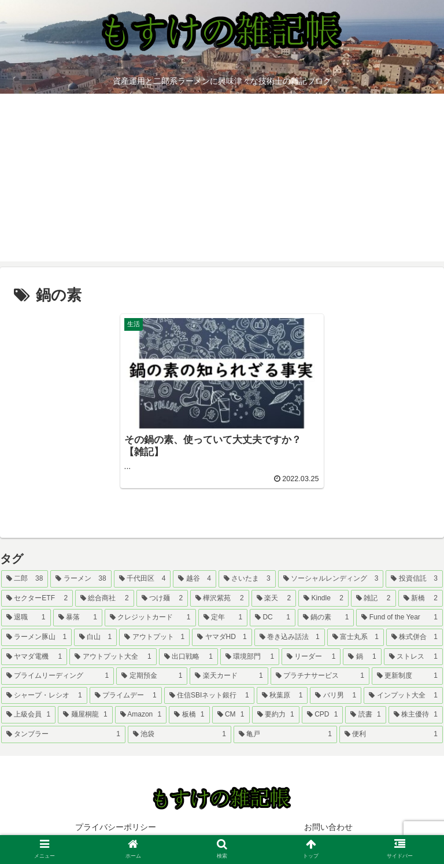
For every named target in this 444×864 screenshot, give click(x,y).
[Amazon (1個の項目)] (141, 714)
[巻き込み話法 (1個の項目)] (289, 637)
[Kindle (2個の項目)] (323, 598)
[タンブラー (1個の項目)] (63, 734)
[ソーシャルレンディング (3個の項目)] (331, 579)
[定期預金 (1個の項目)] (151, 676)
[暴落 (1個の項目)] (78, 617)
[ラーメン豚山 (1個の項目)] (36, 637)
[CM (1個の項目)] (231, 714)
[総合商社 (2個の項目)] (104, 598)
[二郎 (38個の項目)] (24, 579)
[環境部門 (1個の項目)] (249, 657)
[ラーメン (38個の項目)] (80, 579)
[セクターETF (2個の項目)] (37, 598)
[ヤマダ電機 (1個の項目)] (34, 657)
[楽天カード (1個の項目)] (229, 676)
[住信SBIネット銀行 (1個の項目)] (209, 695)
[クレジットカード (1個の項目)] (150, 617)
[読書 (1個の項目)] (365, 714)
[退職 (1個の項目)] (26, 617)
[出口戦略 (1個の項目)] (188, 657)
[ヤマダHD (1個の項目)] (221, 637)
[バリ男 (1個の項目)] (335, 695)
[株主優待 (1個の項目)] (415, 714)
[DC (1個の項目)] (272, 617)
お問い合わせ (328, 827)
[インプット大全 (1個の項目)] (403, 695)
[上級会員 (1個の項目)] (28, 714)
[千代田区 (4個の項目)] (142, 579)
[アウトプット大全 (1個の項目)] (112, 657)
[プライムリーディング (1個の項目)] (57, 676)
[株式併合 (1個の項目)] (414, 637)
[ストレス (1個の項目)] (413, 657)
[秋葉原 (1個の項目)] (282, 695)
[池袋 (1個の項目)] (179, 734)
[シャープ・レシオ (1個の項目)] (44, 695)
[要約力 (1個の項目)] (275, 714)
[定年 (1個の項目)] (223, 617)
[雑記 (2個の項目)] (373, 598)
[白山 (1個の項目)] (95, 637)
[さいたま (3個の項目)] (247, 579)
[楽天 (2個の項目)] (274, 598)
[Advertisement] (222, 180)
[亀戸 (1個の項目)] (285, 734)
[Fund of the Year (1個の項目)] (399, 617)
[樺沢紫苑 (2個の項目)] (219, 598)
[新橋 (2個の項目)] (420, 598)
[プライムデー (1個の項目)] (126, 695)
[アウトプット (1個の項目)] (154, 637)
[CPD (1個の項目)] (322, 714)
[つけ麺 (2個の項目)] (162, 598)
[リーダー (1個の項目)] (311, 657)
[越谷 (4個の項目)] (194, 579)
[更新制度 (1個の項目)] (407, 676)
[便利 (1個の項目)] (391, 734)
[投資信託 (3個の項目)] (414, 579)
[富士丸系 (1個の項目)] (355, 637)
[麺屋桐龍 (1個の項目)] (85, 714)
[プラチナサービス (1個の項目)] (320, 676)
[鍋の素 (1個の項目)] (326, 617)
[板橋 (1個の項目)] (189, 714)
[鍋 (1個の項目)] (362, 657)
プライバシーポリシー (115, 827)
